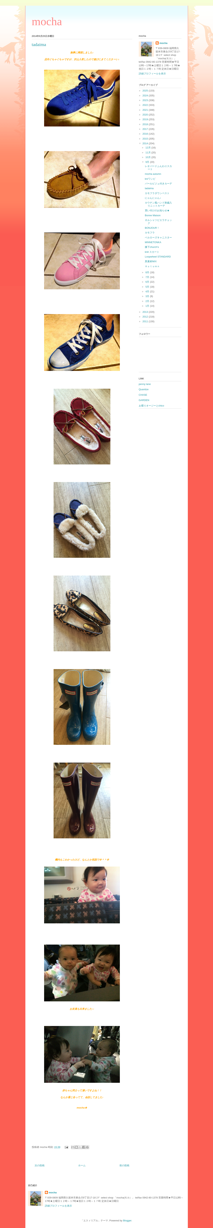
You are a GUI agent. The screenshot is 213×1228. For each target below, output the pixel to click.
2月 (147, 301)
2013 (146, 312)
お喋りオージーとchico (151, 405)
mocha (47, 21)
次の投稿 (39, 1165)
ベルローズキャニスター (158, 237)
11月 (148, 152)
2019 (146, 119)
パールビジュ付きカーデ (158, 183)
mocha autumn (153, 173)
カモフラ (150, 232)
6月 (147, 281)
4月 (147, 291)
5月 (147, 286)
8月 (147, 272)
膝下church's (152, 247)
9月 (147, 162)
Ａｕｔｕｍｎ (152, 266)
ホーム (82, 1165)
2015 (146, 138)
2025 (146, 90)
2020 (146, 114)
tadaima (149, 188)
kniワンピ (150, 178)
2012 (146, 316)
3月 (147, 296)
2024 (146, 95)
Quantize (144, 389)
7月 (147, 277)
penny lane (145, 384)
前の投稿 (124, 1165)
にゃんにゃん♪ (153, 198)
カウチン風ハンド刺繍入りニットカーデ (158, 204)
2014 (146, 143)
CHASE (143, 394)
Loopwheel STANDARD (158, 256)
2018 (146, 124)
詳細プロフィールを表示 (152, 73)
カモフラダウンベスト (157, 193)
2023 (146, 100)
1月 (147, 305)
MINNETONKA (153, 242)
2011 (146, 321)
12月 (148, 147)
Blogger (127, 1220)
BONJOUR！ (152, 227)
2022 (146, 105)
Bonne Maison (153, 215)
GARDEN (144, 400)
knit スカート (152, 251)
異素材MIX (151, 261)
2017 (146, 129)
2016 (146, 133)
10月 (148, 157)
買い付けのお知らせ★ (157, 210)
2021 (146, 109)
